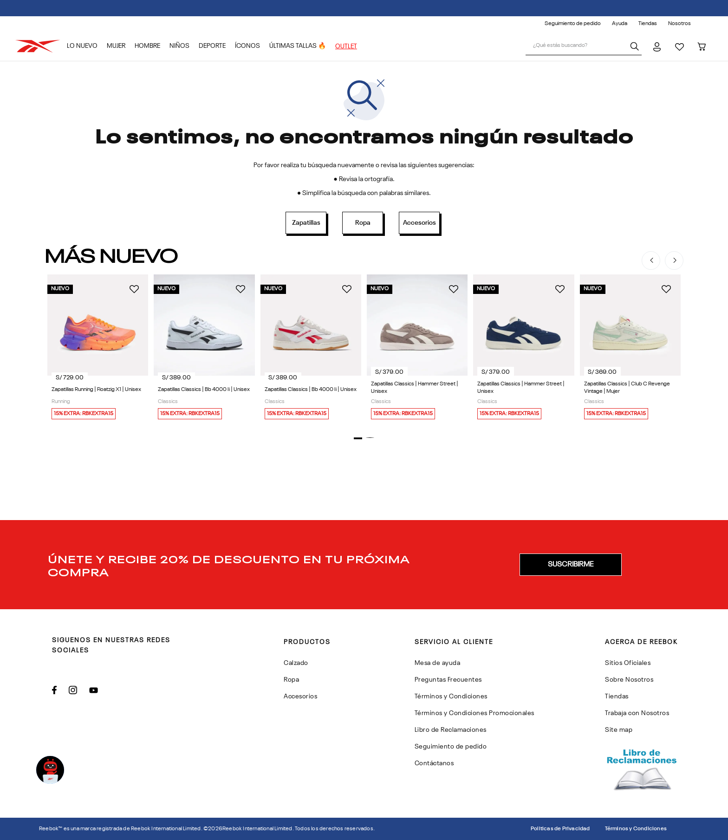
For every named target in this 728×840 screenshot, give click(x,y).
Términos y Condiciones (636, 829)
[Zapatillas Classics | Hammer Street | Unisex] (417, 349)
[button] (358, 438)
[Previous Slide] (651, 260)
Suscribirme (570, 564)
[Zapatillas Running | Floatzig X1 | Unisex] (97, 349)
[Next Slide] (674, 260)
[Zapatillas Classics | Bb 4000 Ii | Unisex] (204, 349)
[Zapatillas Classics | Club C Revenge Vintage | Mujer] (630, 349)
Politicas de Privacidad (560, 829)
